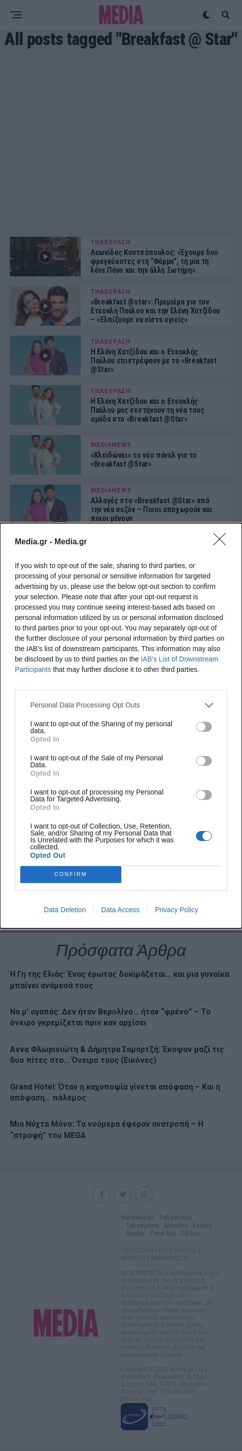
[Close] (222, 542)
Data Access (120, 910)
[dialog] (121, 725)
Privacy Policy (176, 910)
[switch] (204, 727)
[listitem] (121, 705)
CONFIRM (70, 874)
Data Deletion (65, 910)
